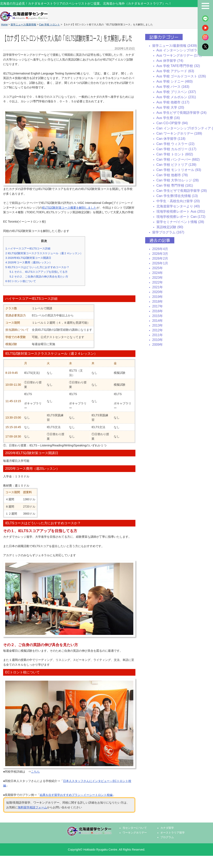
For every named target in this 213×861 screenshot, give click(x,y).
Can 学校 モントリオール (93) (178, 170)
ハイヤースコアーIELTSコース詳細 (27, 248)
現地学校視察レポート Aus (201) (180, 211)
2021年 (157, 287)
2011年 (157, 335)
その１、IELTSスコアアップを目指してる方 (39, 271)
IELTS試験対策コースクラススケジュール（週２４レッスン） (44, 253)
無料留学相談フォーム (32, 807)
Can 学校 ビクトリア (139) (176, 164)
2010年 (157, 340)
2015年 (157, 316)
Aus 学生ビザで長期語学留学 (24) (181, 112)
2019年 (157, 297)
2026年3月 (160, 253)
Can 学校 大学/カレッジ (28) (177, 180)
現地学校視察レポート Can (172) (181, 216)
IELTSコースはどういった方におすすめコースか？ (37, 267)
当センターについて (135, 827)
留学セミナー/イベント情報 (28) (180, 222)
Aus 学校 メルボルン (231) (176, 97)
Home (4, 24)
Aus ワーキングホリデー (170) (179, 55)
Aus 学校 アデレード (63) (175, 71)
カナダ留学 (167, 827)
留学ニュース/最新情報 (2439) (174, 45)
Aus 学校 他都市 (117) (172, 102)
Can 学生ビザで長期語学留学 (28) (181, 190)
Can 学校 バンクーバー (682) (178, 159)
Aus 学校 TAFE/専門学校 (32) (178, 66)
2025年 (157, 268)
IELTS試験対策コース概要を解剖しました (69, 207)
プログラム (167, 837)
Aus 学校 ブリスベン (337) (176, 92)
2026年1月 (160, 263)
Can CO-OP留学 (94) (172, 123)
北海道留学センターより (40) (178, 206)
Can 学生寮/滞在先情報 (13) (177, 196)
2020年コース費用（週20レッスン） (28, 262)
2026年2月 (160, 258)
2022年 (157, 282)
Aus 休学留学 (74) (169, 60)
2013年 (157, 325)
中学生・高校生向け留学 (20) (178, 201)
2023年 (157, 277)
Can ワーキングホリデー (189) (179, 133)
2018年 (157, 301)
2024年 (157, 273)
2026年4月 (160, 249)
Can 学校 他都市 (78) (172, 175)
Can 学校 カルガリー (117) (176, 149)
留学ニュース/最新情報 (23, 24)
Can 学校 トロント (49, 24)
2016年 (157, 311)
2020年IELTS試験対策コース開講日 (28, 257)
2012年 (157, 330)
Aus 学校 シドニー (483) (174, 81)
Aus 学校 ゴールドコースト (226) (181, 76)
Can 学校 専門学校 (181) (174, 185)
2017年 (157, 306)
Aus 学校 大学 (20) (170, 107)
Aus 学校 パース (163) (172, 86)
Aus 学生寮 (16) (168, 118)
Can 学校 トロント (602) (174, 154)
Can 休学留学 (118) (171, 138)
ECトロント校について (20, 281)
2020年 (157, 292)
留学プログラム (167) (168, 232)
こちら (35, 771)
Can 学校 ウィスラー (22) (175, 144)
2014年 (157, 320)
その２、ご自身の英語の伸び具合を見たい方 (39, 276)
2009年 (157, 344)
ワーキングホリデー (135, 832)
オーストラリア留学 (172, 832)
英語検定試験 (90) (169, 227)
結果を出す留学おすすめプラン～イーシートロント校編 (76, 795)
